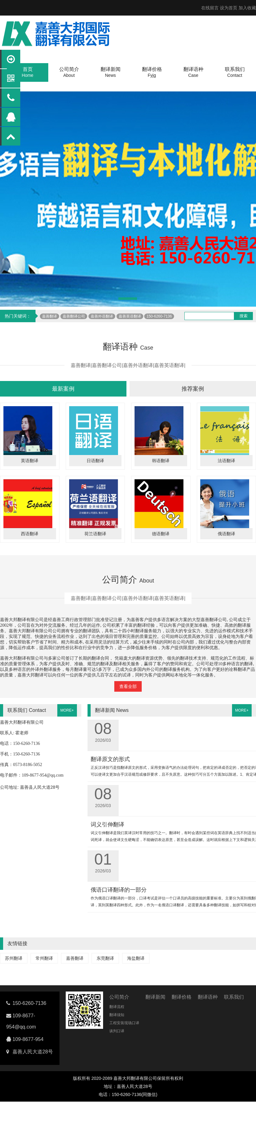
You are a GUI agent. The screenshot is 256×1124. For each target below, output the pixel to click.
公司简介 (119, 997)
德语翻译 (160, 533)
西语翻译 (29, 533)
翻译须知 (116, 1015)
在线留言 (210, 7)
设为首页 (228, 7)
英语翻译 (29, 460)
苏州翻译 (13, 958)
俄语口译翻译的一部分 (119, 890)
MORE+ (67, 710)
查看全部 (128, 686)
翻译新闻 (155, 997)
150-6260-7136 (159, 316)
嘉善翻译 (49, 316)
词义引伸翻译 (107, 824)
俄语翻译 (226, 533)
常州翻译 (44, 958)
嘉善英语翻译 (130, 316)
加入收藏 (247, 7)
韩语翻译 (160, 460)
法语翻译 (226, 460)
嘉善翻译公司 (74, 316)
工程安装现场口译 (124, 1023)
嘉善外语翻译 (102, 316)
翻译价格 (182, 997)
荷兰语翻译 (95, 533)
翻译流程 (116, 1007)
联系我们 (234, 997)
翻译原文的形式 (110, 759)
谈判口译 (116, 1031)
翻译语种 (208, 997)
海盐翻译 (136, 958)
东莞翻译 (105, 958)
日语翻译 (95, 460)
